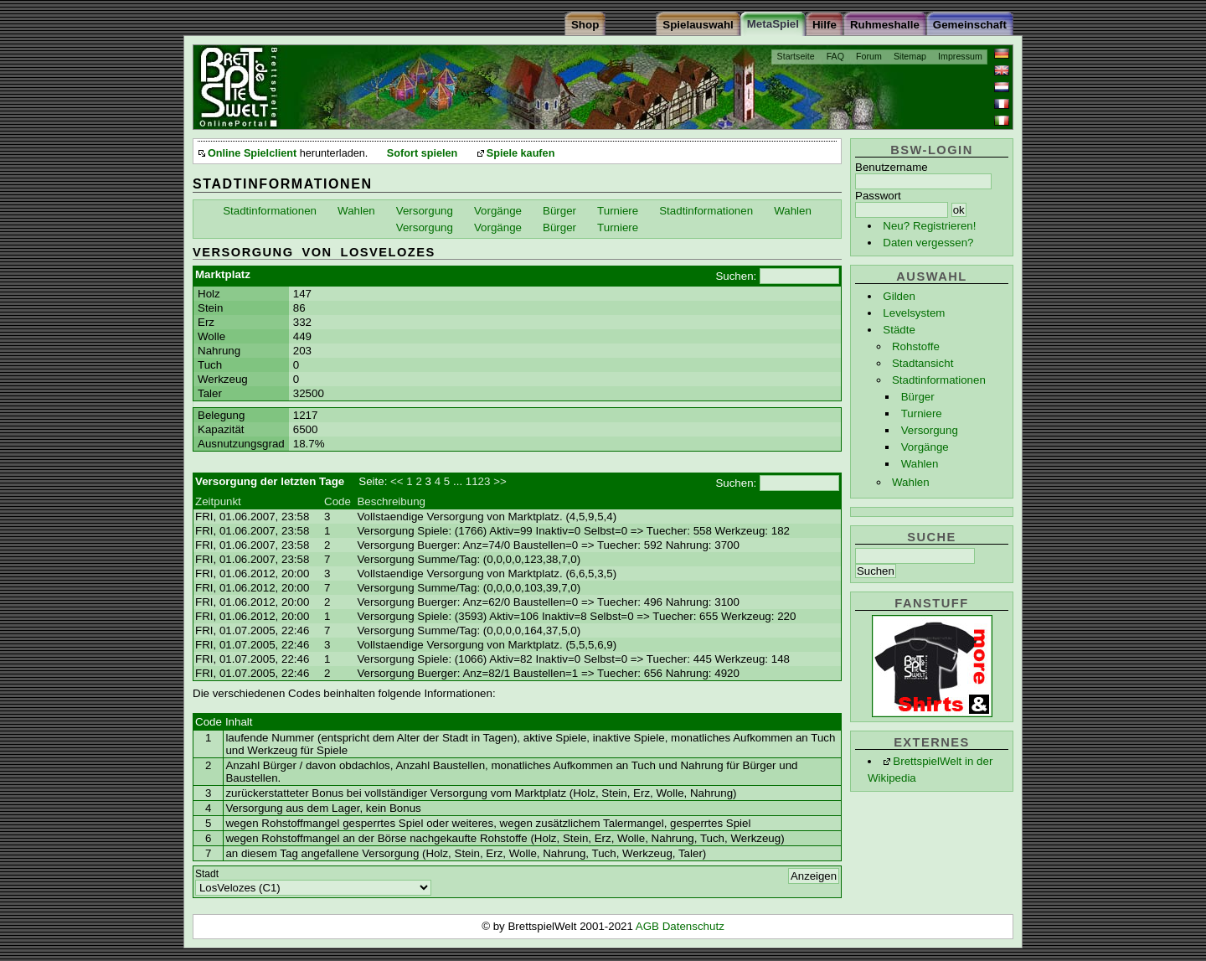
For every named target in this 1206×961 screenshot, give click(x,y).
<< (397, 481)
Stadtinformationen (939, 380)
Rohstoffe (916, 346)
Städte (899, 329)
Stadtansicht (922, 363)
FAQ (835, 56)
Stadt (207, 874)
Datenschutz (693, 926)
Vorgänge (925, 447)
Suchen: (735, 276)
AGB (649, 926)
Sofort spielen (422, 153)
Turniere (921, 413)
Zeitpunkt (218, 501)
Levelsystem (914, 313)
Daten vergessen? (928, 242)
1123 (478, 481)
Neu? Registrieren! (929, 226)
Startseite (796, 56)
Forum (869, 56)
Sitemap (910, 56)
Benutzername (891, 167)
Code (337, 501)
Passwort (878, 195)
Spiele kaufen (521, 153)
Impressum (960, 56)
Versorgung (929, 430)
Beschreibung (391, 501)
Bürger (918, 396)
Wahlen (920, 463)
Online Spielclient (252, 153)
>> (500, 481)
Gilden (899, 296)
